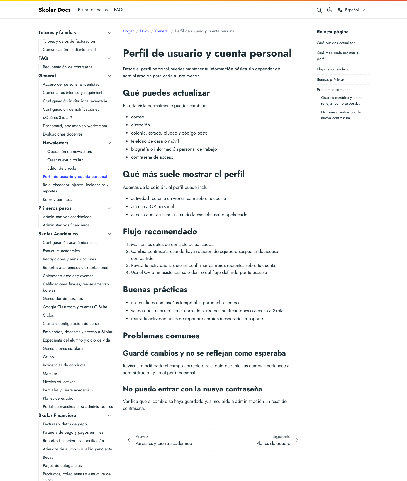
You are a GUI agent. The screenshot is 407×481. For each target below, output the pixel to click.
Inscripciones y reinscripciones (69, 259)
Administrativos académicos (67, 217)
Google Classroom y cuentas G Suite (75, 307)
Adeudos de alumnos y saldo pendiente (77, 449)
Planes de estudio (58, 398)
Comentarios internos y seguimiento (74, 93)
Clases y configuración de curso (71, 323)
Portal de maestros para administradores (78, 407)
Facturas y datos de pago (65, 424)
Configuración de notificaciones (71, 109)
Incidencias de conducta (64, 365)
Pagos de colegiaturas (62, 466)
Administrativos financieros (66, 225)
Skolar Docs (54, 9)
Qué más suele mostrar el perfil (338, 56)
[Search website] (319, 9)
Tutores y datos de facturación (69, 41)
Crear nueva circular (65, 160)
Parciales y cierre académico (68, 390)
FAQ (118, 9)
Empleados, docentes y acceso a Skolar (77, 332)
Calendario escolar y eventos (68, 276)
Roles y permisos (57, 199)
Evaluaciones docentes (62, 134)
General (47, 75)
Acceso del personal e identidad (71, 84)
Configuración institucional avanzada (75, 101)
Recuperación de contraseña (67, 67)
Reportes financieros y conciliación (73, 441)
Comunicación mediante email (69, 49)
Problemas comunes (333, 89)
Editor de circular (62, 168)
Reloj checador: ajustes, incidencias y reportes (75, 188)
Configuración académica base (70, 242)
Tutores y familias (57, 32)
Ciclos (48, 315)
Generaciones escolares (63, 348)
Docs (144, 31)
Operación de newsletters (69, 152)
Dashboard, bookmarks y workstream (75, 126)
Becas (48, 457)
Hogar (128, 31)
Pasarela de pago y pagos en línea (73, 432)
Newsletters (55, 142)
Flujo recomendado (333, 69)
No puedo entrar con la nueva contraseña (341, 115)
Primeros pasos (93, 9)
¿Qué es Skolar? (57, 118)
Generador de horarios (63, 299)
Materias (50, 373)
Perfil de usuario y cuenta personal (75, 176)
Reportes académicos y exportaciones (75, 267)
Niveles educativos (59, 382)
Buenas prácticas (330, 79)
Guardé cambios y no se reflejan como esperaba (341, 100)
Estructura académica (61, 251)
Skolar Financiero (57, 415)
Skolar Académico (58, 233)
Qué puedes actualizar (336, 43)
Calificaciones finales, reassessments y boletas (76, 287)
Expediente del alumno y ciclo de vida (76, 340)
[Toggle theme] (330, 9)
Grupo (48, 357)
